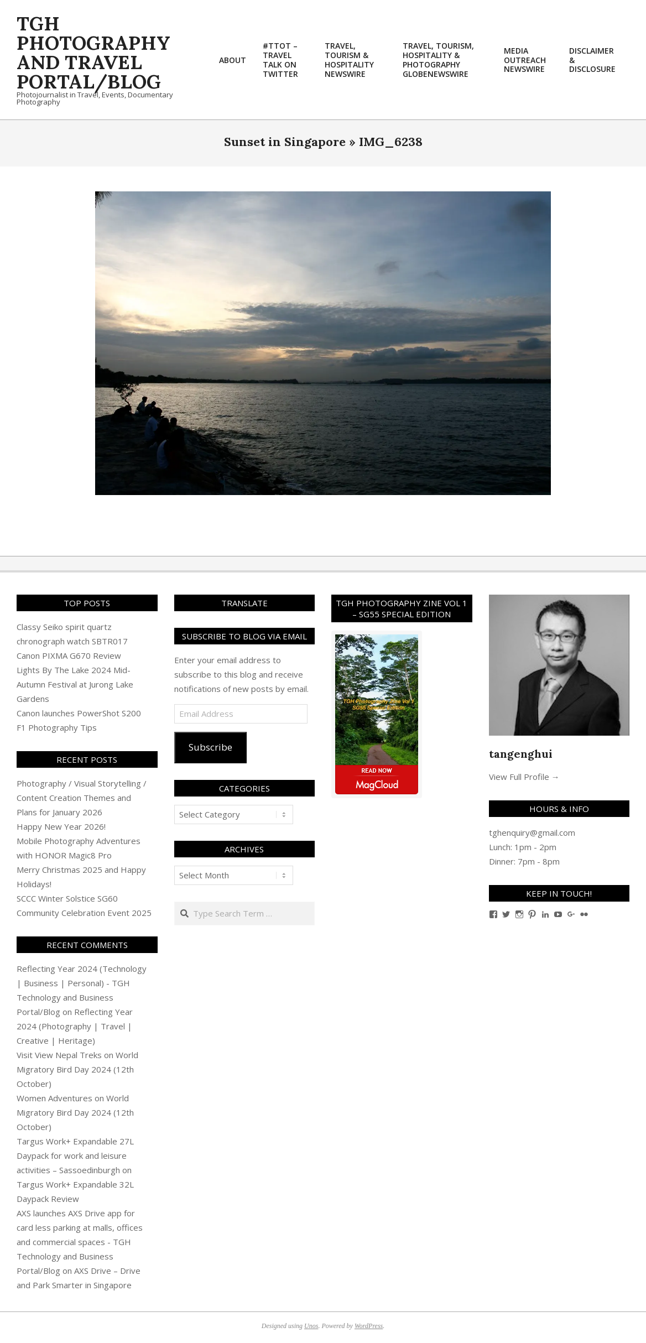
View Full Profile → (524, 776)
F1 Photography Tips (57, 727)
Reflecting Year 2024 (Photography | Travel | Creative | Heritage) (75, 1026)
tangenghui (521, 754)
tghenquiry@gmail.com (532, 832)
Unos (311, 1326)
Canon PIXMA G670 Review (69, 655)
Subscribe (210, 747)
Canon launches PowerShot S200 (79, 713)
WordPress (369, 1326)
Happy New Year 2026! (61, 826)
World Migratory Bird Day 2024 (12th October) (77, 1069)
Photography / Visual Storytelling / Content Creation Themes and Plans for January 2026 (82, 798)
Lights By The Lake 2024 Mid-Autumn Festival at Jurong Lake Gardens (75, 684)
